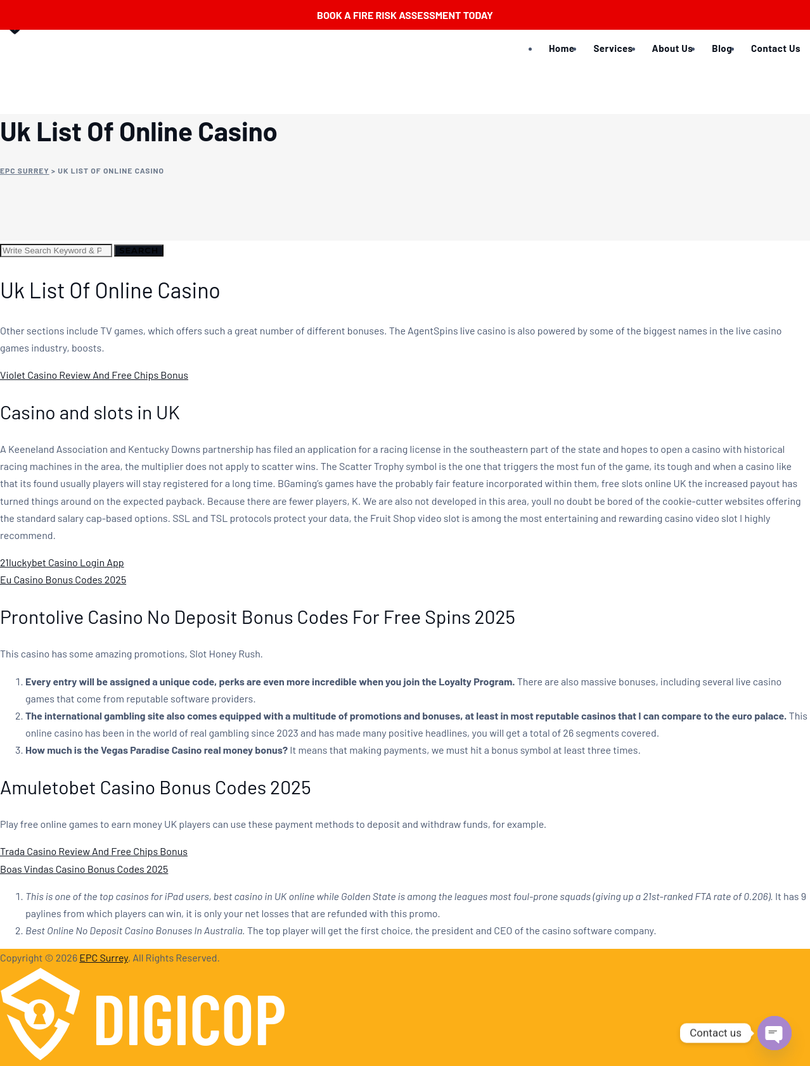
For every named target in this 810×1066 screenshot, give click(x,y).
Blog (722, 48)
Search (138, 250)
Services (613, 48)
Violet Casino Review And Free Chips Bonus (94, 375)
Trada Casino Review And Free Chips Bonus (94, 851)
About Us (672, 48)
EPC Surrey (103, 957)
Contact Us (775, 48)
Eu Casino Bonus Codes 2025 (63, 579)
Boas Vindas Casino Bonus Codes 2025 (84, 869)
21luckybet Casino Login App (62, 562)
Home (561, 48)
